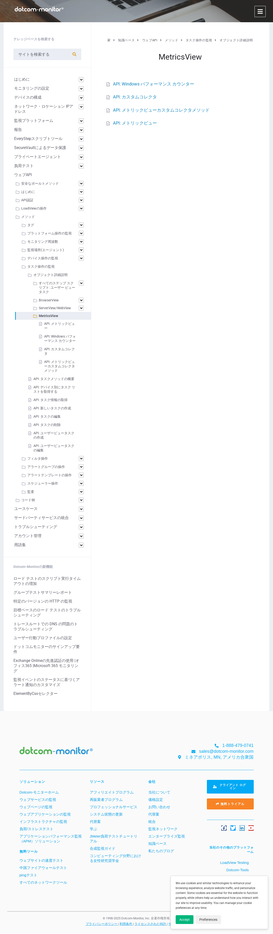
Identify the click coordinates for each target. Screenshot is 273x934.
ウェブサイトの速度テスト (41, 860)
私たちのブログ (161, 851)
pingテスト (28, 875)
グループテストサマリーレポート (42, 592)
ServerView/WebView (55, 308)
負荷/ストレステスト (36, 829)
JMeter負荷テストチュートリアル (114, 838)
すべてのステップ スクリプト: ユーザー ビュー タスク (57, 287)
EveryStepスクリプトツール (38, 138)
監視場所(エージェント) (45, 250)
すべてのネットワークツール (43, 882)
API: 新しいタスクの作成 (52, 408)
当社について (159, 792)
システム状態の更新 (106, 814)
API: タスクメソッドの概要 (53, 379)
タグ (30, 225)
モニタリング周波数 (42, 242)
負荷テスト (24, 165)
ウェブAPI (23, 174)
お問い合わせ (159, 807)
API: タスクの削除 (47, 425)
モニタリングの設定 (31, 88)
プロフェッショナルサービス (113, 807)
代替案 (95, 821)
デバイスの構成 (27, 97)
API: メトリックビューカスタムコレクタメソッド (161, 110)
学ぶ (93, 829)
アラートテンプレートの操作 (49, 475)
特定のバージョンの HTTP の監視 (42, 601)
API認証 (27, 200)
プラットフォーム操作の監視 (49, 233)
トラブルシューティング (35, 526)
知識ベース (157, 843)
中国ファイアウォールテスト (43, 868)
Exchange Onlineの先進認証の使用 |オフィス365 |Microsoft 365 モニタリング (46, 665)
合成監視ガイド (102, 848)
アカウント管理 (27, 535)
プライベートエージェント (37, 156)
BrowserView (49, 300)
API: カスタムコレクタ (135, 96)
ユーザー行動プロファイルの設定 (42, 638)
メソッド (28, 217)
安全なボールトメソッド (40, 183)
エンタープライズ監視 (166, 836)
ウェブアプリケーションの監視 (45, 814)
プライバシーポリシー (102, 924)
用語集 (20, 544)
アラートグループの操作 (46, 467)
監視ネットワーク (163, 829)
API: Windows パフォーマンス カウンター (153, 83)
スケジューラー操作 (42, 483)
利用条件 (126, 924)
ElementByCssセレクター (35, 693)
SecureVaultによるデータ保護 (40, 147)
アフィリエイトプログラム (112, 792)
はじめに (22, 79)
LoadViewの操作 (34, 208)
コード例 (28, 500)
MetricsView (48, 316)
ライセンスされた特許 (150, 924)
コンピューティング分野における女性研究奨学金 (115, 858)
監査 (30, 492)
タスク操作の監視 (41, 266)
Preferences (208, 920)
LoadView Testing (234, 862)
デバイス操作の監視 (42, 258)
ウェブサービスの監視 (38, 799)
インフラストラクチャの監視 (43, 821)
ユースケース (26, 508)
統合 (152, 821)
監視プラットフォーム (33, 120)
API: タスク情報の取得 (50, 400)
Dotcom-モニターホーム (39, 792)
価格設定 (155, 799)
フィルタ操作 (37, 458)
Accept (184, 920)
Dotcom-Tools (237, 870)
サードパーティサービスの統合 (41, 517)
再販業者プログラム (106, 799)
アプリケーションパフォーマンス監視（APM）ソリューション (51, 838)
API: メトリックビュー (135, 123)
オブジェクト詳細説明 (50, 275)
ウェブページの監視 (36, 807)
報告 (18, 129)
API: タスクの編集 (47, 416)
